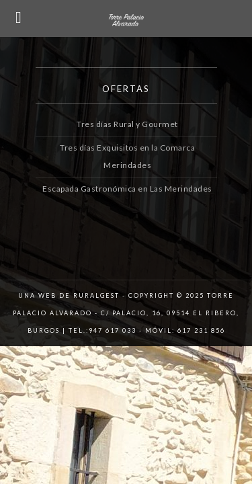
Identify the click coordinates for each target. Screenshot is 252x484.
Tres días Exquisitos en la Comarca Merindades (127, 148)
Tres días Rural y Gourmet (127, 124)
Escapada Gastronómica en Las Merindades (127, 171)
